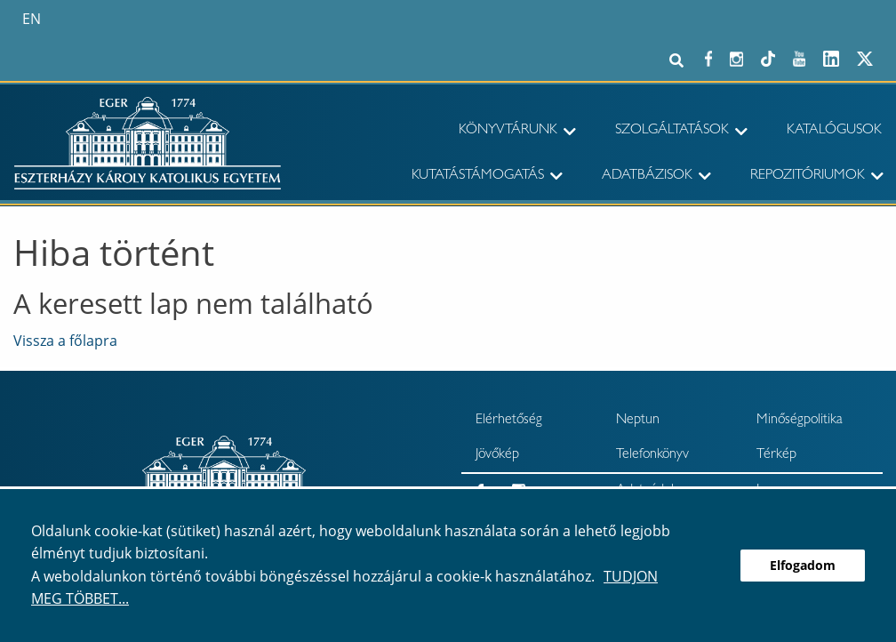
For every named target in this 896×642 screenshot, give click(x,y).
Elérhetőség (509, 420)
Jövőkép (497, 455)
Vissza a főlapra (65, 340)
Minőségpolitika (799, 420)
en (31, 18)
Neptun (638, 420)
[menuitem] (494, 131)
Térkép (776, 455)
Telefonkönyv (652, 455)
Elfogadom (803, 565)
